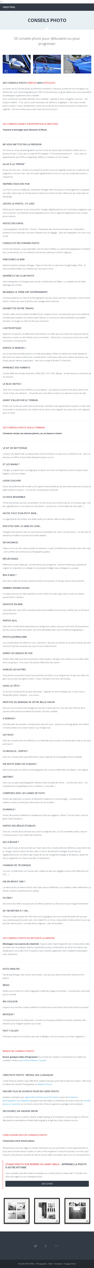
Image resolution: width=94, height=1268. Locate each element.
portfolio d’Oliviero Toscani (33, 1060)
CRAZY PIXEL (9, 7)
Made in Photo (45, 1084)
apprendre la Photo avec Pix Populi (41, 1097)
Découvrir (47, 1183)
